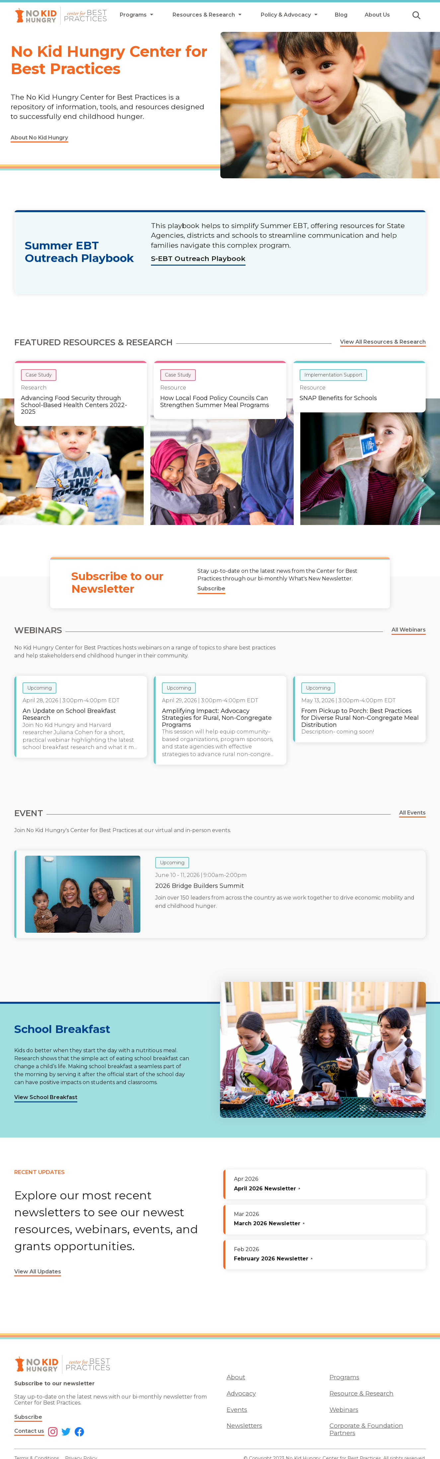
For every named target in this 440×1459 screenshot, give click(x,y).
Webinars (344, 1410)
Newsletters (244, 1425)
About (236, 1377)
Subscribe (28, 1417)
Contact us (29, 1431)
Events (237, 1410)
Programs (344, 1377)
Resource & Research (362, 1393)
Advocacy (241, 1393)
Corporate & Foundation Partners (366, 1429)
